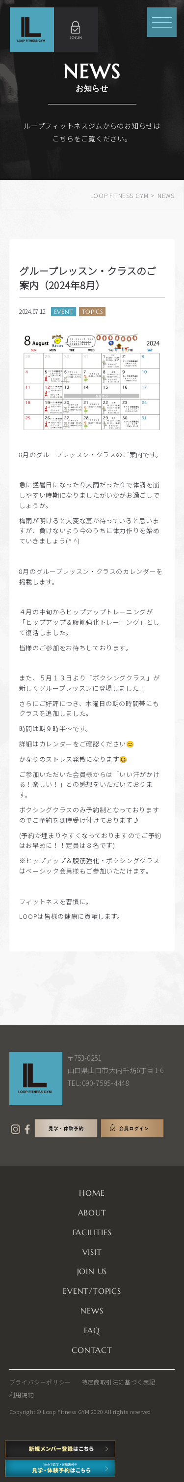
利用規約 (21, 1394)
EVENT (63, 311)
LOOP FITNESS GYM (119, 195)
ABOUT (92, 1212)
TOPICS (92, 311)
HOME (92, 1193)
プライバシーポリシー (40, 1382)
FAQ (92, 1330)
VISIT (92, 1252)
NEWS (91, 1310)
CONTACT (92, 1350)
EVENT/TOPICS (92, 1291)
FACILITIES (92, 1232)
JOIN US (92, 1271)
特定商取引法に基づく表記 (118, 1382)
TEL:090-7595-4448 (98, 1083)
